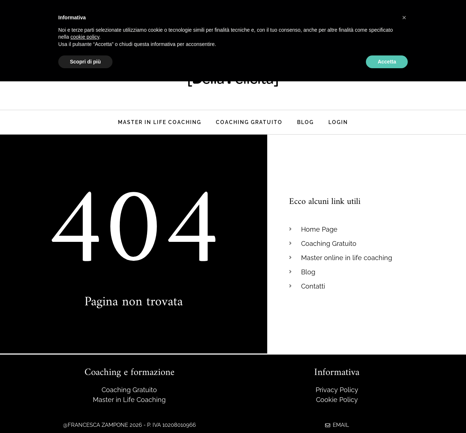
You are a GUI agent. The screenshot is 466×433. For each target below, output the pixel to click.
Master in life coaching (159, 122)
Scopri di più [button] (85, 62)
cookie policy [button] (84, 37)
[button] (404, 17)
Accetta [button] (387, 62)
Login (338, 122)
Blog (305, 122)
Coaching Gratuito (249, 122)
